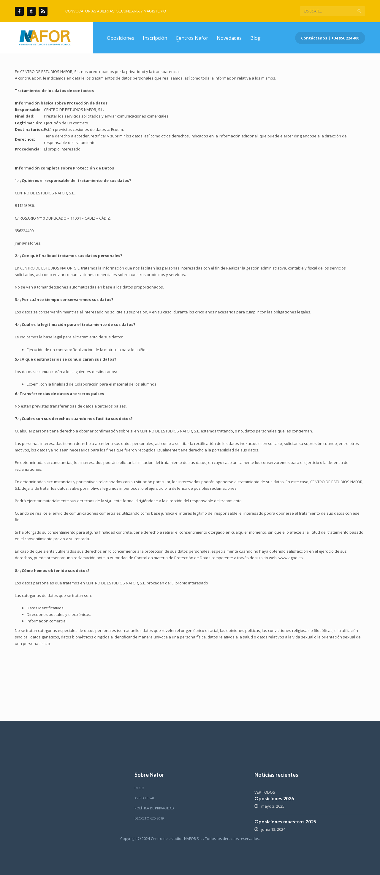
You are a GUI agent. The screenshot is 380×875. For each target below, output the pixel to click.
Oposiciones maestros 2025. (285, 821)
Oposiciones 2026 (274, 798)
